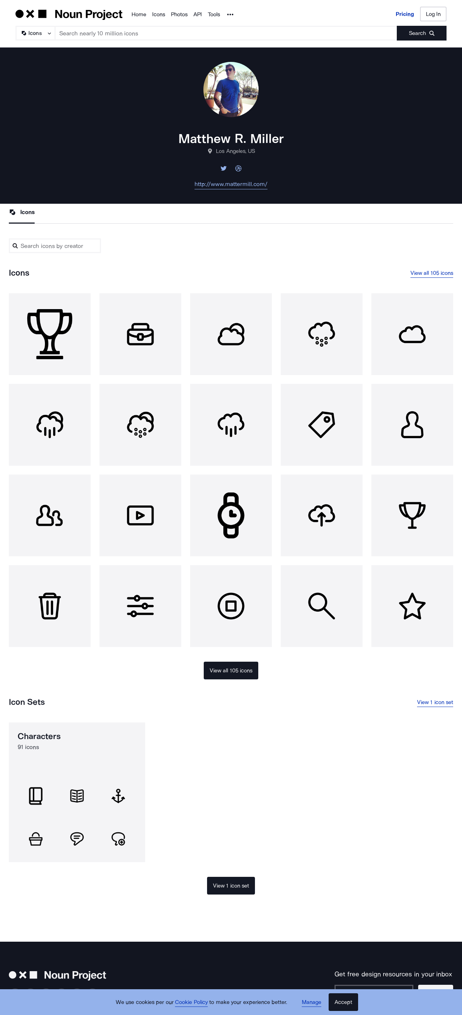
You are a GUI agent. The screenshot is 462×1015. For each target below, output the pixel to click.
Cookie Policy (191, 1002)
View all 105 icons (432, 273)
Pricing (405, 14)
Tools (214, 14)
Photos (179, 14)
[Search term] (226, 33)
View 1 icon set (435, 702)
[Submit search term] (422, 33)
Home (139, 14)
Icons (158, 14)
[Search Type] (35, 33)
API (197, 14)
